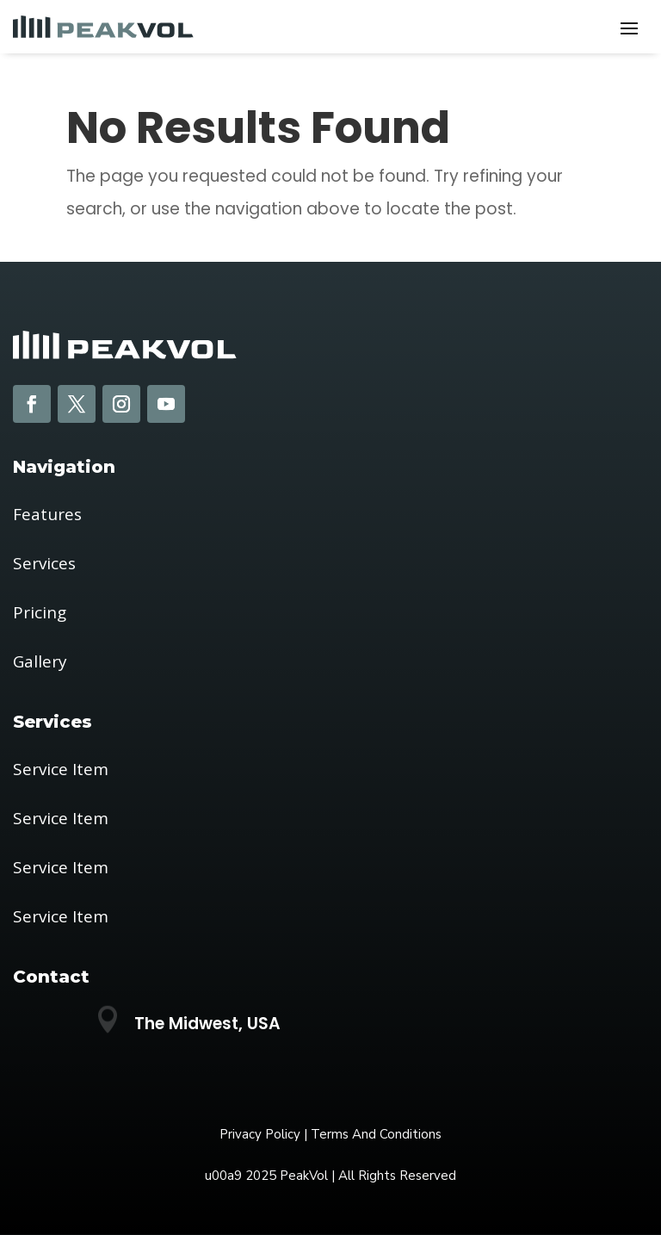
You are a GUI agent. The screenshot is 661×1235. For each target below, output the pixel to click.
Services (44, 563)
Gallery (40, 661)
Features (47, 514)
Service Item (60, 769)
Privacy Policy (259, 1134)
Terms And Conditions (376, 1134)
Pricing (39, 612)
